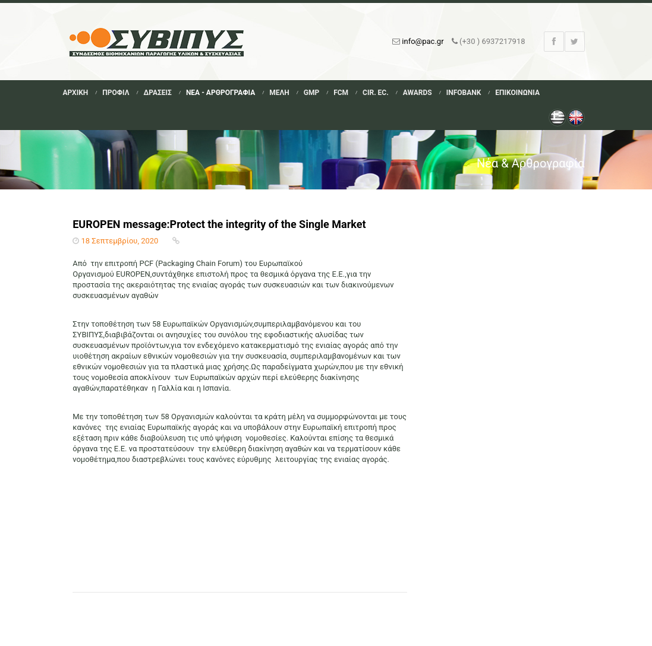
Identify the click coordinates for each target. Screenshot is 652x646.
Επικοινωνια (517, 92)
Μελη (279, 92)
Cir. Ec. (376, 92)
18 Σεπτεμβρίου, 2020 (119, 240)
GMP (311, 92)
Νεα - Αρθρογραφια (220, 92)
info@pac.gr (422, 41)
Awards (417, 92)
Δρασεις (157, 92)
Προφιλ (115, 92)
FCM (340, 92)
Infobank (463, 92)
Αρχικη (76, 92)
